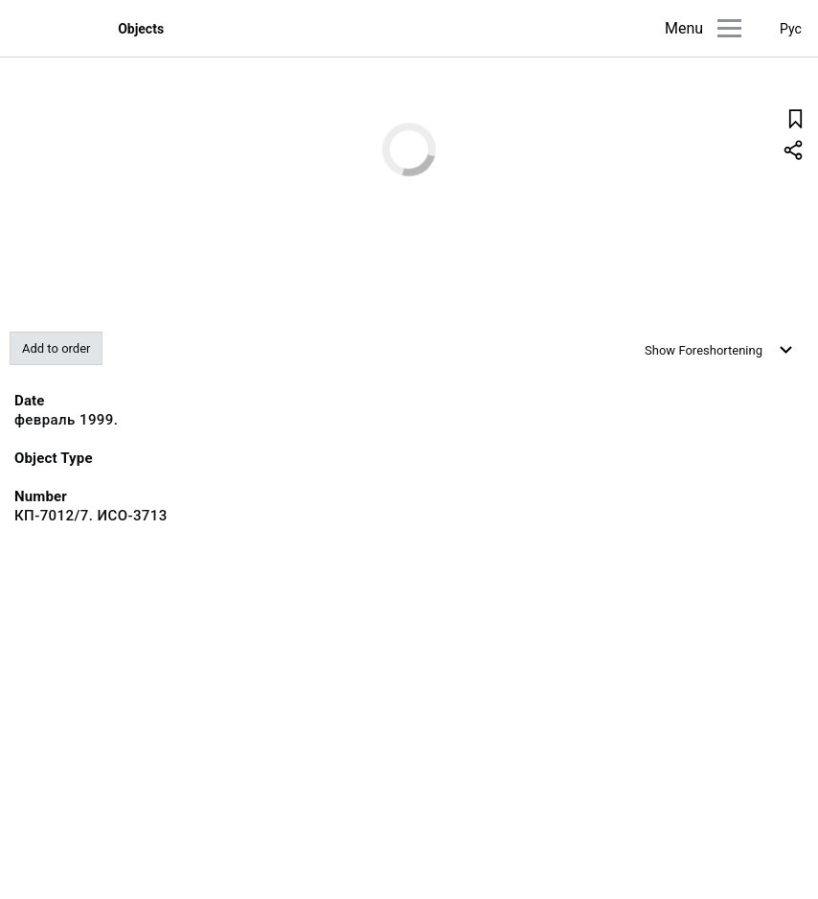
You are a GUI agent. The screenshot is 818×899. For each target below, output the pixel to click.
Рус (791, 28)
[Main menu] (729, 28)
